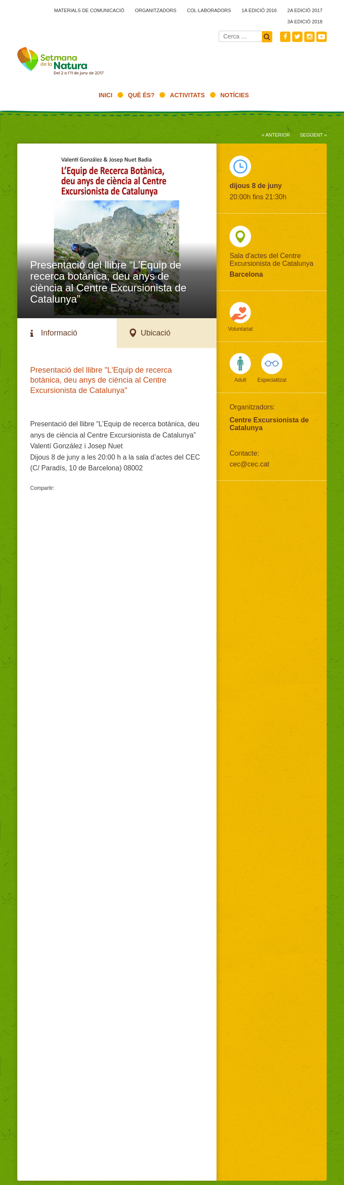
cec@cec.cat (249, 464)
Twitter (297, 37)
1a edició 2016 (259, 10)
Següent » (313, 134)
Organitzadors (155, 10)
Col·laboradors (209, 10)
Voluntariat (240, 329)
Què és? (141, 95)
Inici (105, 95)
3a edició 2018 (304, 21)
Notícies (234, 95)
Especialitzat (271, 380)
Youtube (321, 37)
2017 (60, 63)
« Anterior (276, 134)
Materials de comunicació (89, 10)
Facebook (285, 37)
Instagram (309, 37)
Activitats (187, 95)
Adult (240, 380)
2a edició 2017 (304, 10)
